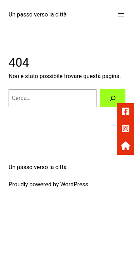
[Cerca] (112, 98)
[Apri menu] (121, 14)
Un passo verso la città (38, 14)
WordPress (74, 184)
